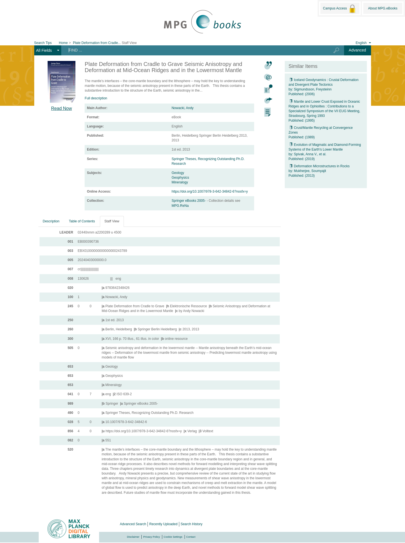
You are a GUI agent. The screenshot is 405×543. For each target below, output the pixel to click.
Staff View (111, 221)
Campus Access (340, 8)
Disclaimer (133, 536)
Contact (190, 536)
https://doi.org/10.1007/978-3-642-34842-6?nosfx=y (209, 191)
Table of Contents (82, 221)
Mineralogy (179, 182)
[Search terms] (192, 50)
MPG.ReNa (179, 206)
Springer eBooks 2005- (189, 201)
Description (51, 221)
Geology (177, 173)
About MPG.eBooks (382, 8)
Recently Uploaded (163, 524)
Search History (192, 524)
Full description (96, 98)
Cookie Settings (173, 536)
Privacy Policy (151, 536)
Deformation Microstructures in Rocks (319, 166)
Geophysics (180, 178)
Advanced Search (133, 524)
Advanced (357, 50)
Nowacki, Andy (182, 108)
